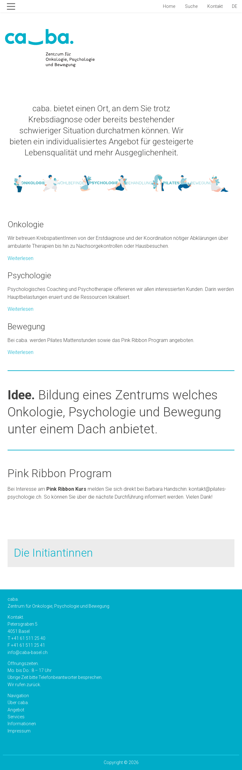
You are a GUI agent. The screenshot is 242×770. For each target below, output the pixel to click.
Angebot (16, 709)
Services (16, 716)
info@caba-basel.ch (28, 652)
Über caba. (18, 702)
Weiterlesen (121, 240)
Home (168, 6)
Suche (191, 6)
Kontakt (214, 6)
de (234, 6)
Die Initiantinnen (53, 553)
